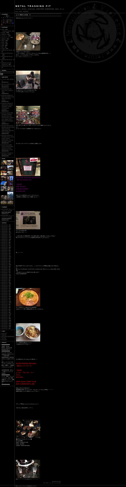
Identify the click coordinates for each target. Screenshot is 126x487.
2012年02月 (5, 314)
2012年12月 (5, 301)
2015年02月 (5, 260)
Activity (47, 482)
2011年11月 (5, 318)
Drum (3, 29)
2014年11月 (5, 264)
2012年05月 (5, 309)
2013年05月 (5, 293)
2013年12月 (5, 282)
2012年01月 (5, 315)
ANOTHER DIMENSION (8, 336)
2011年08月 (5, 323)
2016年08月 (5, 231)
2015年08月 (5, 250)
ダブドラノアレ (6, 37)
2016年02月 (5, 240)
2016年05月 (5, 236)
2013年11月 (5, 283)
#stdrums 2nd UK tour (7, 53)
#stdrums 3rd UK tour (7, 56)
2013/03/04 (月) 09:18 (56, 481)
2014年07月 (5, 271)
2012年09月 (5, 306)
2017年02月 (5, 225)
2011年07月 (5, 325)
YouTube (4, 338)
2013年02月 (5, 298)
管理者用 (26, 11)
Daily (3, 45)
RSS (21, 11)
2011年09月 (5, 322)
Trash (3, 43)
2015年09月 (5, 248)
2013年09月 (5, 287)
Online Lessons (7, 31)
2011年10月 (5, 320)
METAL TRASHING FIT (33, 6)
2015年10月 (5, 247)
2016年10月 (5, 228)
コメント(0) (51, 482)
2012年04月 (5, 310)
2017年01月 (5, 226)
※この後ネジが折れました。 (23, 56)
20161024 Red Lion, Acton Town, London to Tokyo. (7, 90)
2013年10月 (5, 285)
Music (3, 40)
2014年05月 (5, 274)
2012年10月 (5, 304)
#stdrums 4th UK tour (7, 59)
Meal (3, 42)
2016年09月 (5, 229)
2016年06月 (5, 234)
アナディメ (4, 35)
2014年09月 (5, 267)
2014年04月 (5, 275)
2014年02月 (5, 279)
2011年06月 (5, 326)
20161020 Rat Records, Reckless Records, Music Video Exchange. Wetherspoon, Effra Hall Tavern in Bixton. (8, 129)
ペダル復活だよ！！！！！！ (31, 479)
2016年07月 (5, 233)
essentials (4, 339)
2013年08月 (5, 288)
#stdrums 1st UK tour (7, 50)
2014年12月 (5, 263)
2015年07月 (5, 252)
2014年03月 (5, 277)
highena (4, 39)
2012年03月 (5, 312)
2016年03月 (5, 239)
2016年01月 (5, 242)
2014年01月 (5, 280)
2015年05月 (5, 255)
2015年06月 (5, 253)
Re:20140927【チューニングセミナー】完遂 (8, 209)
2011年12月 (5, 317)
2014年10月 (5, 266)
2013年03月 (5, 296)
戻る (17, 11)
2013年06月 (5, 291)
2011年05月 (5, 328)
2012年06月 (5, 307)
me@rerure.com (6, 367)
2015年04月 (5, 256)
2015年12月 (5, 244)
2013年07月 (5, 290)
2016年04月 (5, 237)
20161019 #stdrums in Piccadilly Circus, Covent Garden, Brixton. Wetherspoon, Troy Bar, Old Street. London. (8, 138)
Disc (3, 47)
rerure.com (4, 333)
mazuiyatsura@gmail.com (30, 404)
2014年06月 (5, 272)
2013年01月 (5, 299)
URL (44, 482)
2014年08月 (5, 269)
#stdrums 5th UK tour (7, 66)
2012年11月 (5, 302)
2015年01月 (5, 261)
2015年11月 (5, 245)
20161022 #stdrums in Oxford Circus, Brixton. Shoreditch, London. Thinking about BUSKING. (7, 106)
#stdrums (4, 34)
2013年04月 (5, 294)
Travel (3, 48)
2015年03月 (5, 258)
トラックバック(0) (57, 482)
